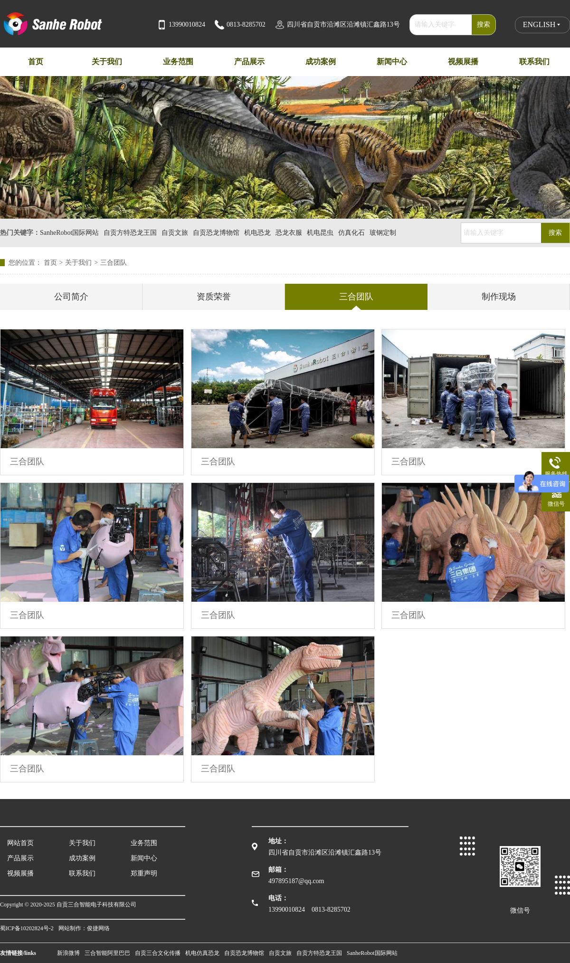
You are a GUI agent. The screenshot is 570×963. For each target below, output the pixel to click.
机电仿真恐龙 (202, 953)
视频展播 (20, 873)
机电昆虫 (320, 232)
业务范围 (144, 843)
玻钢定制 (383, 232)
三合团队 (113, 262)
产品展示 (20, 858)
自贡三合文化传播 (157, 953)
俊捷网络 (98, 928)
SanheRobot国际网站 (69, 232)
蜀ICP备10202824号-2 (27, 928)
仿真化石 (351, 232)
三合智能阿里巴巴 (107, 953)
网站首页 (20, 843)
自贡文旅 (175, 232)
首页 (55, 262)
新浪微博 (68, 953)
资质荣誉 (214, 296)
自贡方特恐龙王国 (130, 232)
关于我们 (78, 262)
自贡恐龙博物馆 (216, 232)
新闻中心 (144, 858)
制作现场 (499, 296)
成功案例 (82, 858)
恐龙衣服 (289, 232)
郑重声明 (144, 873)
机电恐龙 (257, 232)
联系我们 (82, 873)
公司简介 (71, 296)
